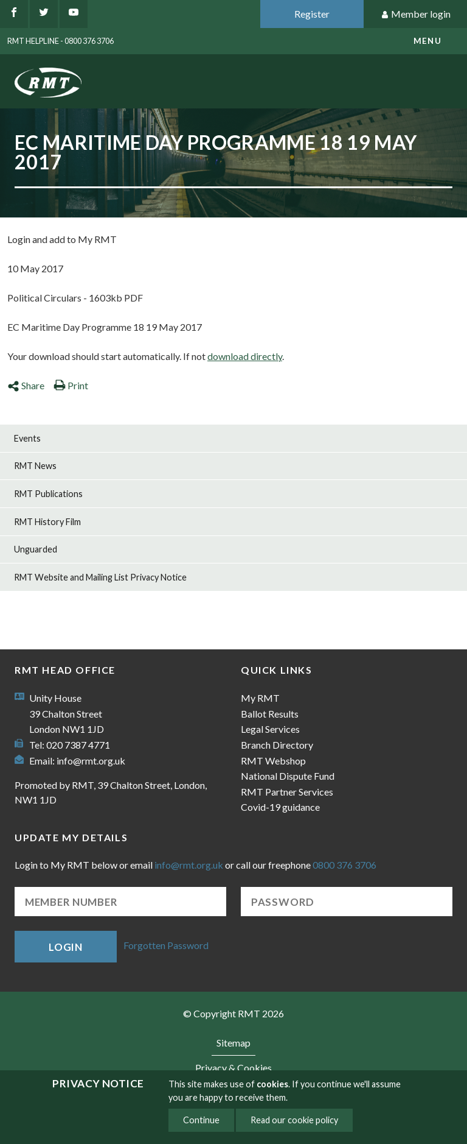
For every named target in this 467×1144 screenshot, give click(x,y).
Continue (201, 1120)
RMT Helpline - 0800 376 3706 (60, 41)
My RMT (260, 698)
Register (312, 13)
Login (66, 947)
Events (27, 438)
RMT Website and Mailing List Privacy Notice (100, 577)
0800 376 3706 (344, 864)
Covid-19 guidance (280, 807)
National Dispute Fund (287, 776)
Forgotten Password (166, 945)
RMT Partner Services (287, 791)
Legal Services (270, 729)
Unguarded (35, 549)
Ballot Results (270, 713)
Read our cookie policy (294, 1120)
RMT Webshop (273, 760)
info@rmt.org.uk (91, 760)
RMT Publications (48, 494)
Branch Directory (277, 744)
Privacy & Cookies (233, 1067)
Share (25, 385)
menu (427, 41)
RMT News (35, 466)
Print (71, 385)
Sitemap (233, 1042)
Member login (416, 14)
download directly (244, 356)
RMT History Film (47, 522)
